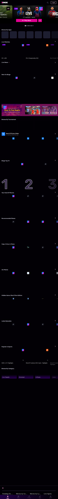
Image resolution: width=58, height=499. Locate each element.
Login (53, 2)
